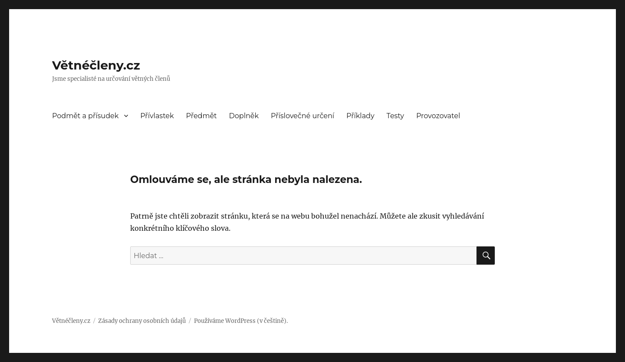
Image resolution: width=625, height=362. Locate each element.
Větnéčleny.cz (96, 65)
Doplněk (244, 116)
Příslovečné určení (302, 116)
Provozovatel (438, 116)
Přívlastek (157, 116)
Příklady (360, 116)
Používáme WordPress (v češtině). (241, 321)
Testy (395, 116)
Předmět (201, 116)
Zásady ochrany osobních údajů (142, 321)
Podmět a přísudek (85, 116)
